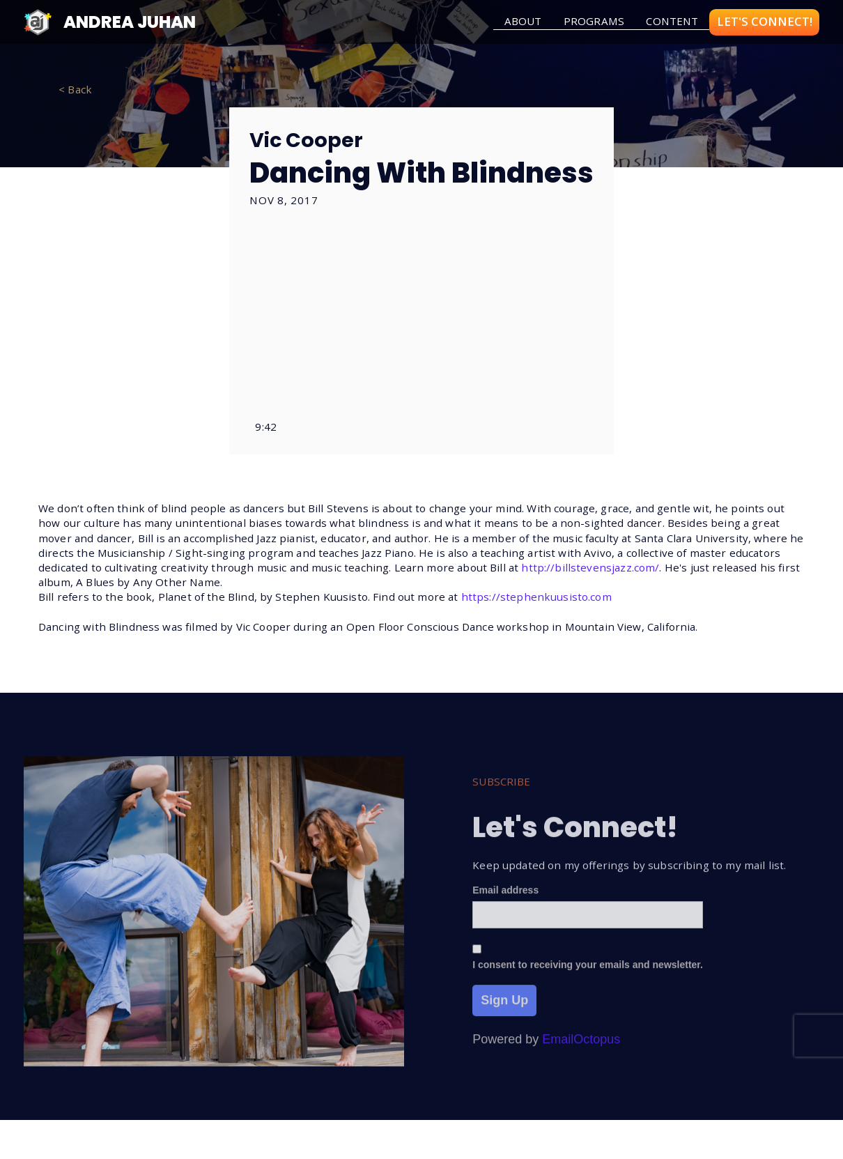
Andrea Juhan (129, 21)
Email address (505, 898)
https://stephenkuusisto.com (536, 597)
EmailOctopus (581, 1047)
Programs (594, 21)
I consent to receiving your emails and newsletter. (587, 972)
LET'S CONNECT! (764, 21)
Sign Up (504, 1008)
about (523, 21)
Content (672, 21)
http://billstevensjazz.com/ (590, 567)
